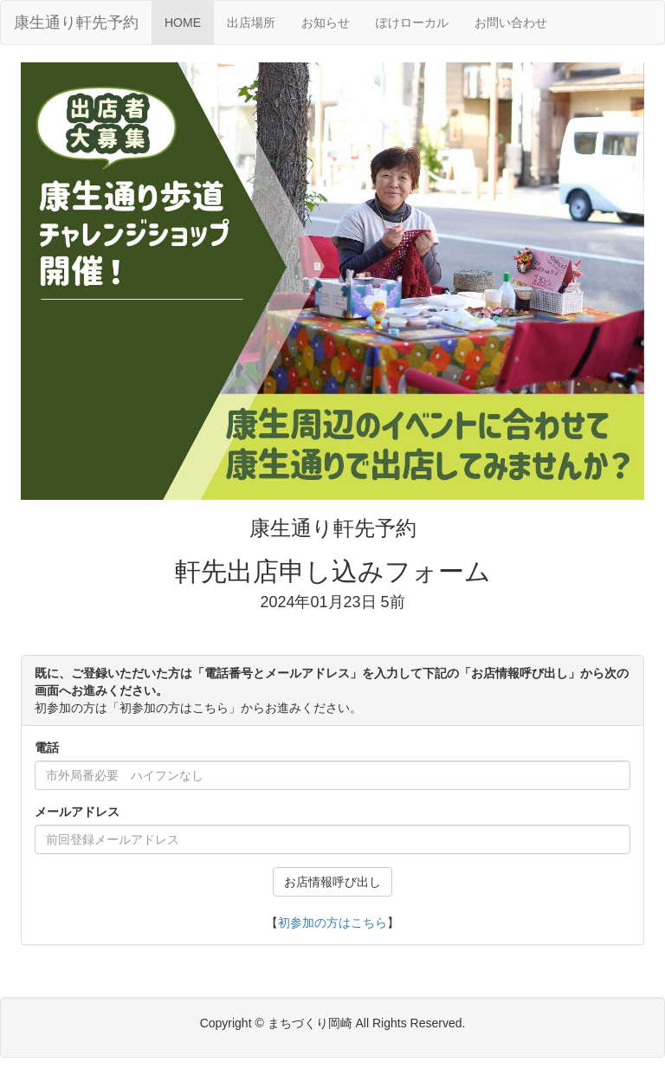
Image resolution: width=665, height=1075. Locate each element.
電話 (47, 747)
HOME (183, 22)
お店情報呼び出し (332, 882)
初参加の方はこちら (332, 922)
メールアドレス (77, 812)
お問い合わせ (511, 22)
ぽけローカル (412, 22)
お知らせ (325, 22)
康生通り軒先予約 (76, 22)
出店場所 (257, 21)
